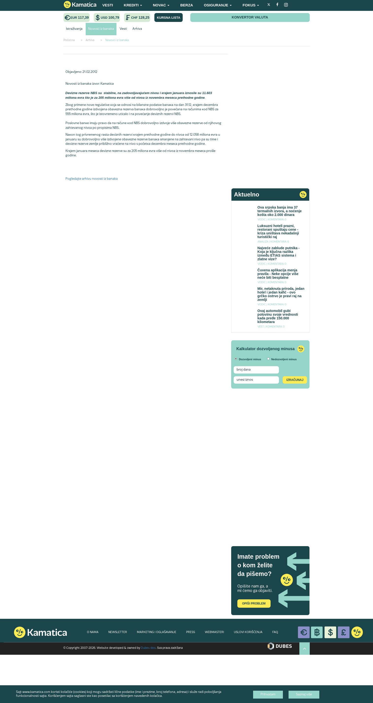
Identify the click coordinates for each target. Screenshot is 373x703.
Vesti (123, 29)
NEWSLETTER (117, 632)
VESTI (107, 5)
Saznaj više (304, 694)
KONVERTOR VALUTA (250, 17)
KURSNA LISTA (168, 17)
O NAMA (92, 632)
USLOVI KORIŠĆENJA (248, 632)
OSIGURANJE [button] (218, 5)
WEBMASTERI (214, 632)
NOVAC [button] (161, 5)
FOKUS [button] (251, 5)
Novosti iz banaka (101, 29)
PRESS (190, 632)
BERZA (186, 5)
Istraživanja (74, 29)
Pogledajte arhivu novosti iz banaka (91, 179)
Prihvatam (268, 694)
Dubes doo (148, 648)
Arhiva (137, 29)
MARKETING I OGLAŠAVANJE (156, 632)
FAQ (275, 632)
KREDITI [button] (133, 5)
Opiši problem (253, 603)
